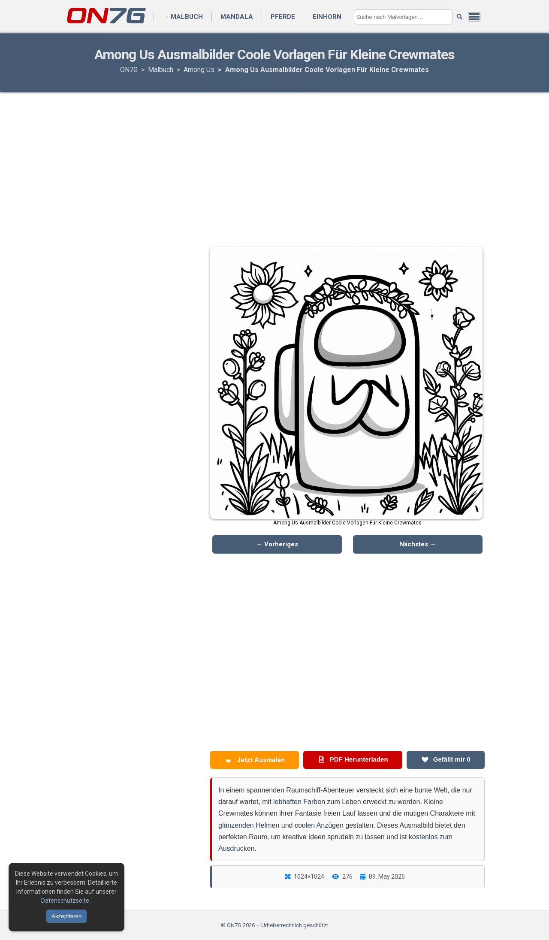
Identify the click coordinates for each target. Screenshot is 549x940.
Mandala (236, 17)
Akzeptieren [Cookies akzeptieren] (66, 916)
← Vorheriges (277, 544)
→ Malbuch (183, 17)
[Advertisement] (274, 161)
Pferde (283, 17)
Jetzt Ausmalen (255, 760)
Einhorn (327, 17)
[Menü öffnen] (474, 16)
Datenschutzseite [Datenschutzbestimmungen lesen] (65, 900)
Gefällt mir (446, 759)
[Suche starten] (460, 17)
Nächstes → (417, 544)
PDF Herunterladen (353, 759)
